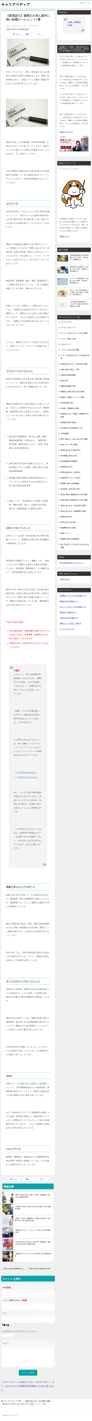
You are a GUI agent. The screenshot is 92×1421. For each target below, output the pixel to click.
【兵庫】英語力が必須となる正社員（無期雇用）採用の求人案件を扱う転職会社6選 (33, 1243)
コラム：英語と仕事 (68, 339)
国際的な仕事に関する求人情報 (72, 392)
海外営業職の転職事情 (69, 461)
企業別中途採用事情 (68, 375)
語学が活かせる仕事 (68, 522)
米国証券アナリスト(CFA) (70, 478)
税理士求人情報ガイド (68, 612)
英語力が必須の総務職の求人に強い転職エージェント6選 (16, 1269)
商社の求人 (65, 381)
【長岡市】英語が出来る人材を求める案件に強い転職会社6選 (33, 1208)
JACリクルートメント (18, 527)
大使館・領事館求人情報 (70, 408)
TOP (12, 1401)
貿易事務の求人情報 (68, 528)
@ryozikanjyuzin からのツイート (72, 563)
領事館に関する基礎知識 (70, 539)
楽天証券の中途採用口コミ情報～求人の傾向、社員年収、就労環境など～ (79, 269)
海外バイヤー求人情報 (69, 444)
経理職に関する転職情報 (70, 483)
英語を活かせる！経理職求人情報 (73, 511)
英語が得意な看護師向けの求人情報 (74, 494)
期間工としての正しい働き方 (70, 623)
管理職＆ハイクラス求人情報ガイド (73, 596)
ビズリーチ (12, 203)
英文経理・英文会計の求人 (71, 489)
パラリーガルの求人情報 (70, 350)
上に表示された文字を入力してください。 (20, 1331)
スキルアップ (66, 344)
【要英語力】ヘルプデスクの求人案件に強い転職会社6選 (33, 1255)
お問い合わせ (65, 579)
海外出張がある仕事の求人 (71, 450)
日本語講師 (65, 433)
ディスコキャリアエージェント (23, 981)
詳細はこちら (65, 236)
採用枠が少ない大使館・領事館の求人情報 (75, 415)
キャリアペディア (16, 4)
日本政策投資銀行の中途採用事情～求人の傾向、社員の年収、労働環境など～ (79, 257)
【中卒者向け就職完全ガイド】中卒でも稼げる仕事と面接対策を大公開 (79, 304)
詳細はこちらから (66, 132)
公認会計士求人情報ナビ (69, 618)
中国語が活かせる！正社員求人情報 (74, 364)
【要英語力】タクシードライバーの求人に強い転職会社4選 (33, 1231)
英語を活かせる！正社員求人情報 (18, 29)
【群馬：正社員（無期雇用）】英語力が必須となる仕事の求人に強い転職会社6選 (33, 1219)
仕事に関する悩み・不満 (70, 369)
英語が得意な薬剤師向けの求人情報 (74, 500)
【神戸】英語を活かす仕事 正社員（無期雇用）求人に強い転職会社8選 (33, 1196)
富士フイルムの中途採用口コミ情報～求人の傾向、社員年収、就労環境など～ (79, 292)
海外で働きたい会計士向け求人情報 (74, 439)
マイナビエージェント (26, 772)
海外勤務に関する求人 (69, 456)
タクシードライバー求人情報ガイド (73, 607)
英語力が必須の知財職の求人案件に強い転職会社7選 (42, 1269)
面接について (66, 533)
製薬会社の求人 (66, 517)
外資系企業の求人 (67, 403)
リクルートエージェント (19, 371)
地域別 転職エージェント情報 (72, 397)
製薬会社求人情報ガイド (69, 601)
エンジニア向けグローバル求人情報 (74, 333)
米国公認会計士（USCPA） (71, 472)
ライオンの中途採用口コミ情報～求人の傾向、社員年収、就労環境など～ (79, 281)
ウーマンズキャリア (68, 328)
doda (9, 1075)
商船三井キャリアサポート (20, 887)
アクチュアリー (66, 322)
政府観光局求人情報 (68, 422)
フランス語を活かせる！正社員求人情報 (75, 356)
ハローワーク (13, 1149)
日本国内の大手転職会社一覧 (71, 428)
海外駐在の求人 (66, 467)
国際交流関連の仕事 (68, 386)
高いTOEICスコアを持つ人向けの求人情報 (75, 545)
